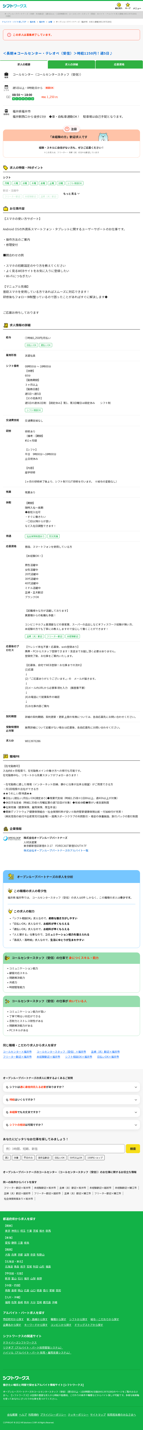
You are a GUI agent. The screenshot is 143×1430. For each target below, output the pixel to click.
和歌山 (41, 1254)
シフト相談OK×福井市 (78, 1056)
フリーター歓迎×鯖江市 (107, 1193)
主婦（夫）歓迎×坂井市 (72, 1187)
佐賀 (14, 1302)
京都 (20, 1254)
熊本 (26, 1302)
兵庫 (14, 1254)
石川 (20, 1278)
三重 (20, 1242)
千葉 (29, 1231)
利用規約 (33, 1414)
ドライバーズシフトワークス (20, 1342)
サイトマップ (98, 1414)
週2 (7, 1157)
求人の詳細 (71, 64)
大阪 (7, 1254)
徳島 (39, 1290)
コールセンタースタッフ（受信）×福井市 (61, 1051)
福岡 (7, 1302)
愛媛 (52, 1290)
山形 (42, 1266)
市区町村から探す (13, 1319)
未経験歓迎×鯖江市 (126, 1187)
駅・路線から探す (37, 1319)
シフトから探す (78, 1319)
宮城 (29, 1266)
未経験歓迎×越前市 (100, 1187)
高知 (58, 1290)
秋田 (35, 1266)
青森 (16, 1266)
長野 (39, 1278)
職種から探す (58, 1319)
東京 (7, 1231)
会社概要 (12, 1414)
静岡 (14, 1242)
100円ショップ (95, 1157)
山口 (33, 1290)
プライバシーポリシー (53, 1414)
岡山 (20, 1290)
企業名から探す (12, 1325)
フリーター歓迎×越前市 (47, 1193)
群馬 (48, 1231)
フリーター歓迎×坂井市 (17, 1187)
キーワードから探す (36, 1325)
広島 (26, 1290)
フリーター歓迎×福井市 (17, 1056)
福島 (48, 1266)
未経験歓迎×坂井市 (45, 1187)
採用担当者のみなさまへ (121, 1414)
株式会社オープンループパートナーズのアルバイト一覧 (56, 850)
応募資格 (119, 64)
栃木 (42, 1231)
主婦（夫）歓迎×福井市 (105, 1051)
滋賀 (26, 1254)
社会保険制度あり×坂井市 (18, 1198)
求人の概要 (23, 64)
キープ (128, 8)
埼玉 (23, 1231)
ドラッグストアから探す (88, 1325)
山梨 (33, 1278)
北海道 (9, 1266)
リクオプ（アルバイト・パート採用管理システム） (33, 1347)
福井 (26, 1278)
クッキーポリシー (78, 1414)
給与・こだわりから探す (104, 1319)
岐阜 (26, 1242)
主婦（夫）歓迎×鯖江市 (77, 1193)
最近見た (119, 8)
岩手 (23, 1266)
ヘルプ (23, 1414)
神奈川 (15, 1231)
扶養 (16, 1157)
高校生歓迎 (43, 1157)
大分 (33, 1302)
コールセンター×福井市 (17, 1051)
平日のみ (28, 1157)
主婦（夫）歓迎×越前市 (17, 1193)
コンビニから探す (61, 1325)
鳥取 (7, 1290)
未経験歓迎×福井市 (48, 1056)
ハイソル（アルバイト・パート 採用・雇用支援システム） (37, 1352)
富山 (14, 1278)
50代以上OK (76, 1157)
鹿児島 (47, 1302)
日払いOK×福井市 (108, 1056)
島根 (14, 1290)
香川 (45, 1290)
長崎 (20, 1302)
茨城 (35, 1231)
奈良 (33, 1254)
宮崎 (39, 1302)
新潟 (7, 1278)
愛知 (7, 1242)
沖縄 (54, 1302)
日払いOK (59, 1157)
